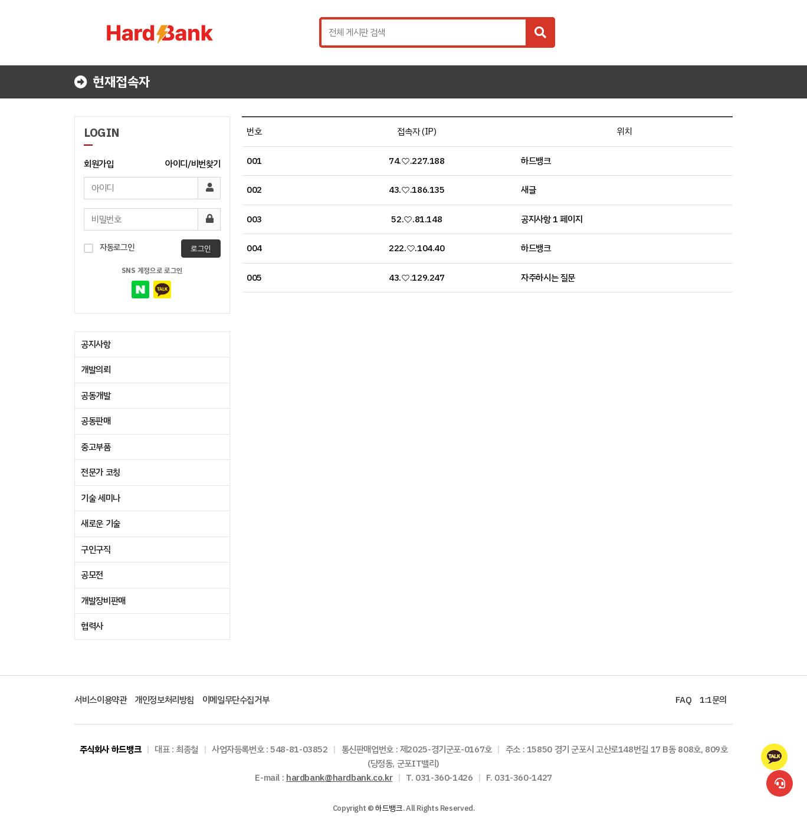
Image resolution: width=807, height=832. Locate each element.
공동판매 (96, 421)
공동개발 (96, 395)
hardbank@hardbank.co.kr (339, 777)
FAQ (683, 699)
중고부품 (96, 446)
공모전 (92, 574)
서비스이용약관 (100, 699)
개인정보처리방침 (164, 699)
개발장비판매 (103, 600)
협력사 (92, 626)
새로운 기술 (100, 523)
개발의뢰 (96, 369)
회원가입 (99, 163)
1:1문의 (713, 699)
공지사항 (96, 344)
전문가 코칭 (100, 472)
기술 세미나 (100, 498)
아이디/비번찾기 (193, 163)
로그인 (201, 248)
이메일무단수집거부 (236, 699)
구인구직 (96, 549)
